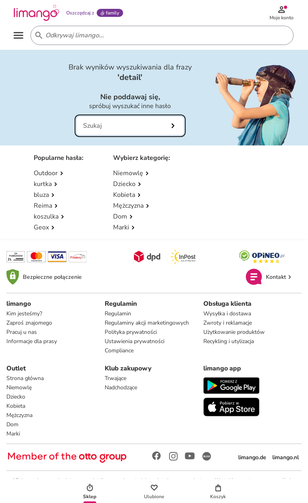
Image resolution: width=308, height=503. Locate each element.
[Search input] (160, 35)
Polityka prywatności (131, 332)
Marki (13, 434)
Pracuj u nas (21, 332)
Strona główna (25, 378)
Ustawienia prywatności (134, 341)
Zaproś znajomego (29, 323)
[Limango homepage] (36, 12)
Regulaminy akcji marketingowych (147, 323)
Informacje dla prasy (31, 341)
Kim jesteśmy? (24, 313)
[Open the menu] (18, 35)
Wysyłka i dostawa (227, 313)
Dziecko (15, 397)
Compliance (119, 350)
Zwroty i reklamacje (227, 323)
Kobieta (15, 406)
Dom (12, 424)
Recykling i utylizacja (228, 341)
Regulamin (118, 313)
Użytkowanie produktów (234, 332)
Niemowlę (19, 387)
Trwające (115, 378)
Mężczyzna (19, 415)
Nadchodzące (121, 387)
